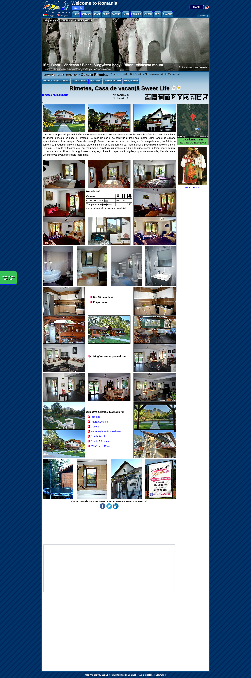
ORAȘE (97, 14)
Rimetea (95, 416)
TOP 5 (157, 14)
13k (78, 8)
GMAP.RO (167, 14)
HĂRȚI (126, 14)
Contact (132, 675)
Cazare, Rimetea (80, 81)
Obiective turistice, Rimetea (56, 81)
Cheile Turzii (98, 436)
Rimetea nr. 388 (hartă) (55, 94)
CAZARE (116, 14)
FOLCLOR (136, 14)
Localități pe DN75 (112, 81)
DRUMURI (86, 14)
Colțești (95, 426)
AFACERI (147, 14)
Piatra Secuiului (99, 421)
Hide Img (203, 16)
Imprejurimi (95, 81)
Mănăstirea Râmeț (101, 446)
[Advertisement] (193, 241)
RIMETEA (72, 74)
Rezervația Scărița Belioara (106, 431)
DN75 (61, 74)
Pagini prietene (146, 675)
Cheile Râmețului (100, 441)
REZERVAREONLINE (8, 277)
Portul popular (192, 168)
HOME (76, 14)
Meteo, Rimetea (130, 81)
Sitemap (160, 675)
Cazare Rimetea (94, 75)
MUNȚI (106, 14)
